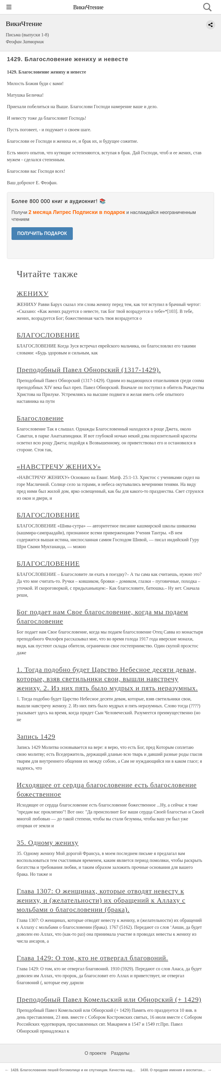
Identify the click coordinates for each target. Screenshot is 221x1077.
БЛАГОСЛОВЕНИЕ (48, 335)
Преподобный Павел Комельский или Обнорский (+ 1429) (109, 999)
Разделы (120, 1053)
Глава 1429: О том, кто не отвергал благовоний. (92, 958)
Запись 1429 (36, 736)
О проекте (95, 1053)
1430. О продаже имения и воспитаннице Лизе (180, 1070)
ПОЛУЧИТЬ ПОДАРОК (42, 233)
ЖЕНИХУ (33, 293)
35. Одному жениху (48, 842)
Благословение (40, 418)
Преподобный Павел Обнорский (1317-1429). (89, 369)
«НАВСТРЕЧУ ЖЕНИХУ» (59, 466)
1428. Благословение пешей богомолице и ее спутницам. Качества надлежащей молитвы (87, 1070)
